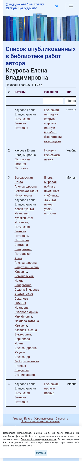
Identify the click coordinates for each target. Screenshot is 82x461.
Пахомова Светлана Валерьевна (22, 245)
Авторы (17, 418)
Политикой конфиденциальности (38, 439)
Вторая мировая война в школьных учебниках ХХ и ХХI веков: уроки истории (51, 195)
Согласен (41, 453)
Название (51, 92)
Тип (68, 92)
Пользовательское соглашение (40, 421)
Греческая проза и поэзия (51, 388)
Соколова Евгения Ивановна (21, 303)
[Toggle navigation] (71, 6)
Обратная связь (43, 418)
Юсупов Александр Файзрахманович (26, 357)
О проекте (62, 418)
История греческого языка (52, 155)
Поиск (28, 418)
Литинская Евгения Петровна (22, 123)
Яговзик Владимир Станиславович (25, 370)
